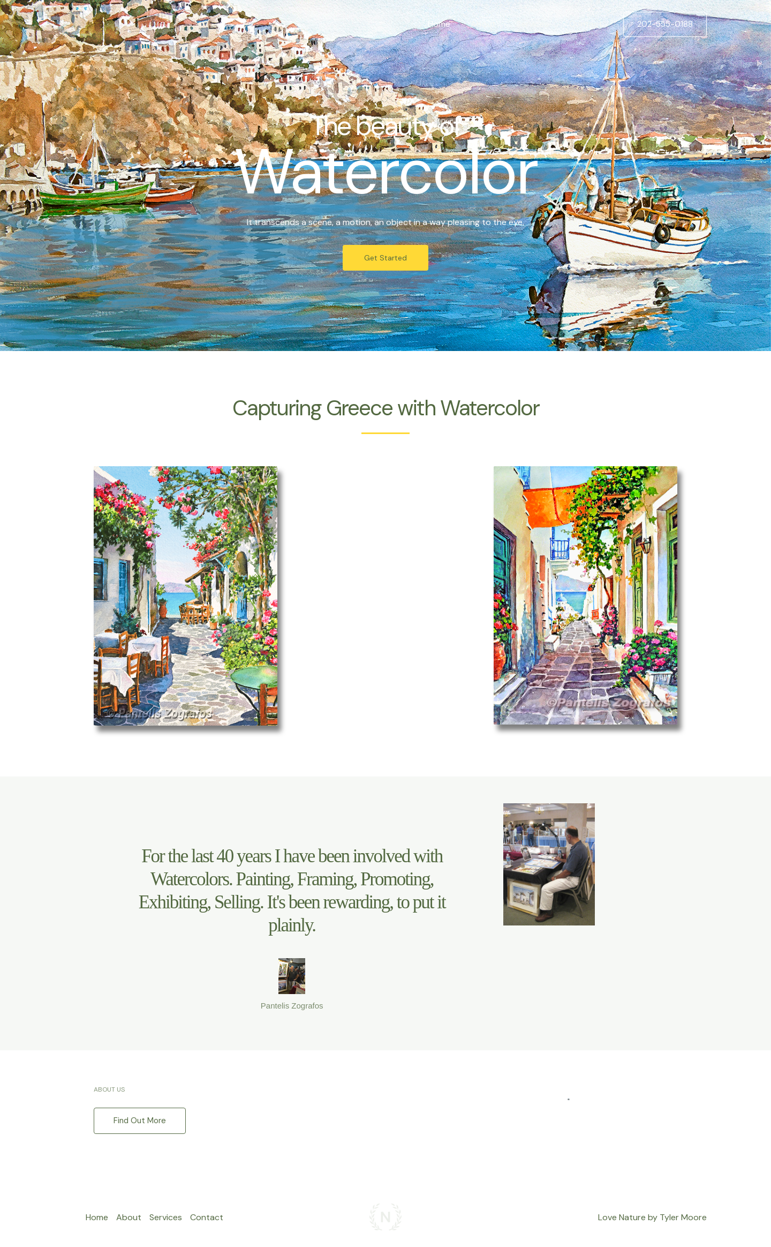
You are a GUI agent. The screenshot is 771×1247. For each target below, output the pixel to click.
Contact (587, 23)
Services (537, 23)
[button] (665, 24)
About (491, 23)
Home (450, 23)
